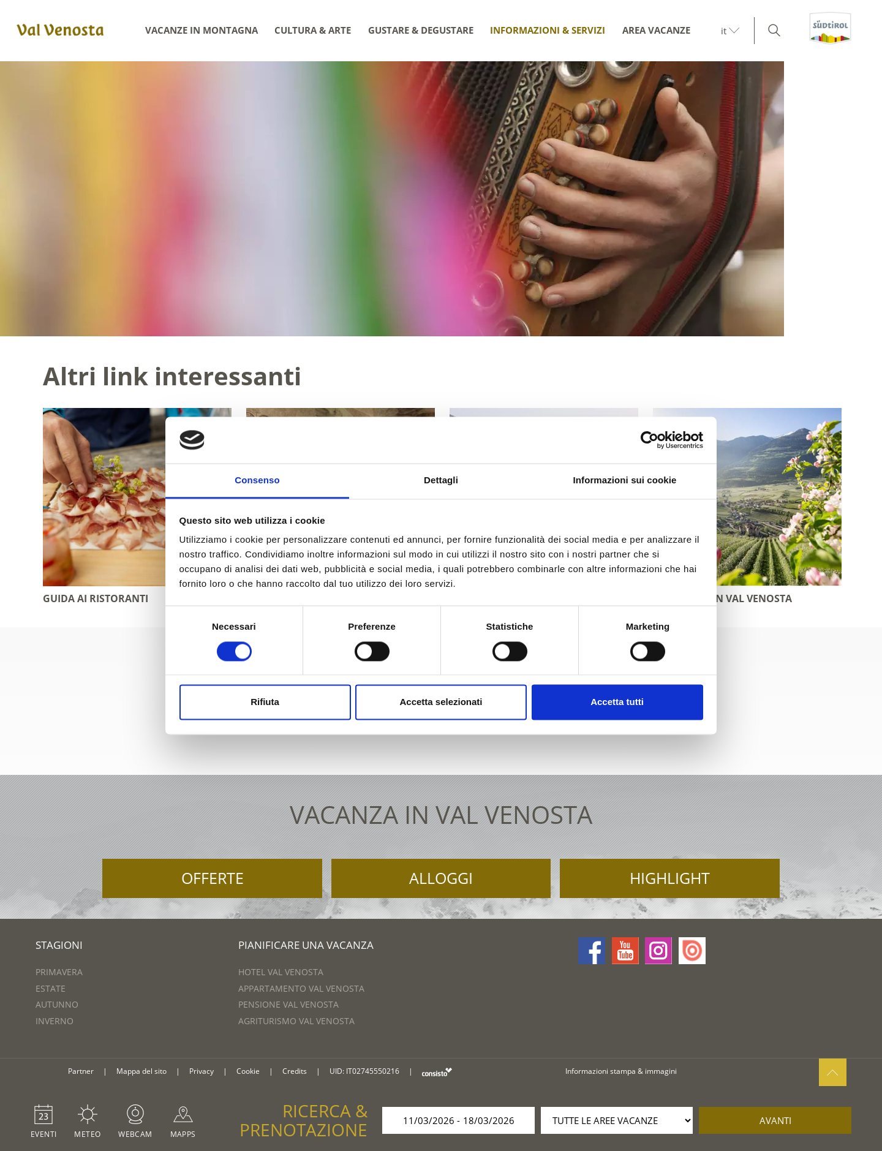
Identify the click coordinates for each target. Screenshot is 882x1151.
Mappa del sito (141, 1071)
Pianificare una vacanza (306, 945)
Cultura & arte (312, 30)
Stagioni (59, 945)
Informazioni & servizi (547, 30)
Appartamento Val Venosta (301, 988)
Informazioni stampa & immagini (621, 1071)
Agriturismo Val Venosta (296, 1021)
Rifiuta (265, 702)
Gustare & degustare (420, 30)
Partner (81, 1071)
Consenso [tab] (257, 480)
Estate (51, 988)
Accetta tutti (617, 702)
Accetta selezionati (440, 702)
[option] (441, 198)
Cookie (248, 1071)
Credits (294, 1071)
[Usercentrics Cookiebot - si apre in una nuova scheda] (649, 440)
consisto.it (437, 1071)
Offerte (212, 877)
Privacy (201, 1071)
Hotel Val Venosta (280, 972)
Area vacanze (656, 30)
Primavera (59, 972)
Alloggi (441, 877)
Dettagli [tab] (441, 480)
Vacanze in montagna (201, 30)
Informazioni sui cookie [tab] (625, 480)
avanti (775, 1120)
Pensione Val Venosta (288, 1004)
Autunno (57, 1004)
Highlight (670, 877)
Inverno (55, 1021)
